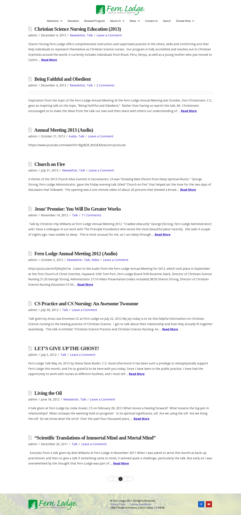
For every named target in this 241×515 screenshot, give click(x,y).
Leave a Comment (109, 35)
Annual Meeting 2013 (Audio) (63, 130)
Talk (90, 35)
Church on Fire (49, 164)
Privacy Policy (117, 504)
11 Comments (91, 215)
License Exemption (140, 504)
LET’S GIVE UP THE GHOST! (66, 348)
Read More (49, 60)
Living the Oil (48, 393)
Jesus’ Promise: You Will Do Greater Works (77, 209)
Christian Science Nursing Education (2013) (77, 29)
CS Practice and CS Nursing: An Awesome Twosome (86, 303)
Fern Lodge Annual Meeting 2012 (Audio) (75, 253)
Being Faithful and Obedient (62, 79)
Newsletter (77, 35)
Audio (73, 136)
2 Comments (105, 85)
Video (95, 260)
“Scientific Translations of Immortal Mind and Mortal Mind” (95, 438)
